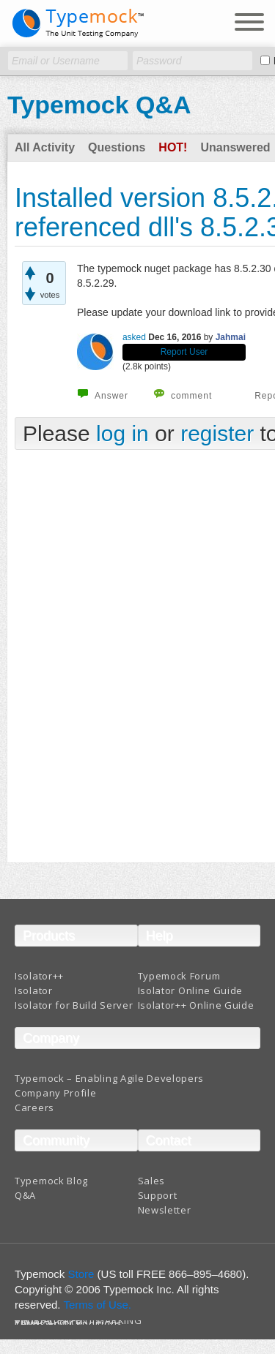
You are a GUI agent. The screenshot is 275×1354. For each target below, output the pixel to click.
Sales (152, 1180)
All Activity (45, 147)
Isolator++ (39, 975)
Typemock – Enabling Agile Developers (109, 1078)
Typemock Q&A (99, 105)
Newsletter (164, 1209)
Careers (34, 1107)
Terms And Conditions (68, 1323)
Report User (184, 352)
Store (81, 1274)
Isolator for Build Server (74, 1005)
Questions (116, 147)
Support (157, 1195)
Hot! (172, 147)
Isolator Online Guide (190, 990)
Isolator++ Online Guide (196, 1005)
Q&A (25, 1195)
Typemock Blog (51, 1180)
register (217, 433)
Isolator (34, 990)
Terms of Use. (97, 1304)
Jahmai (231, 337)
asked (134, 337)
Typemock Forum (179, 975)
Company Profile (56, 1092)
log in (122, 433)
